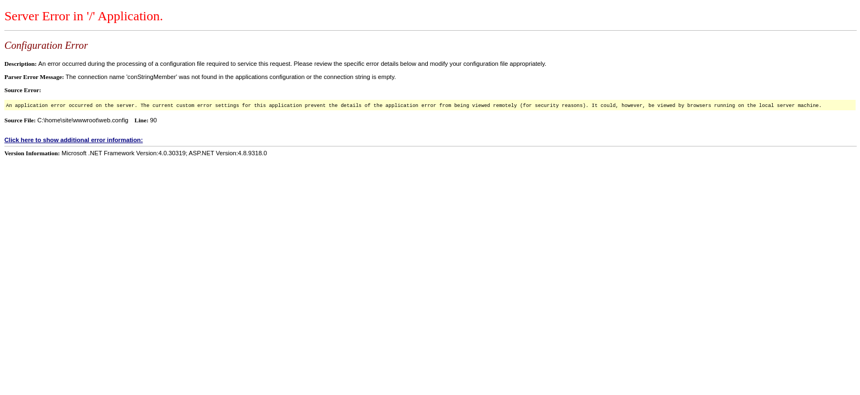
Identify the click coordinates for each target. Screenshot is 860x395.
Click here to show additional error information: (73, 140)
